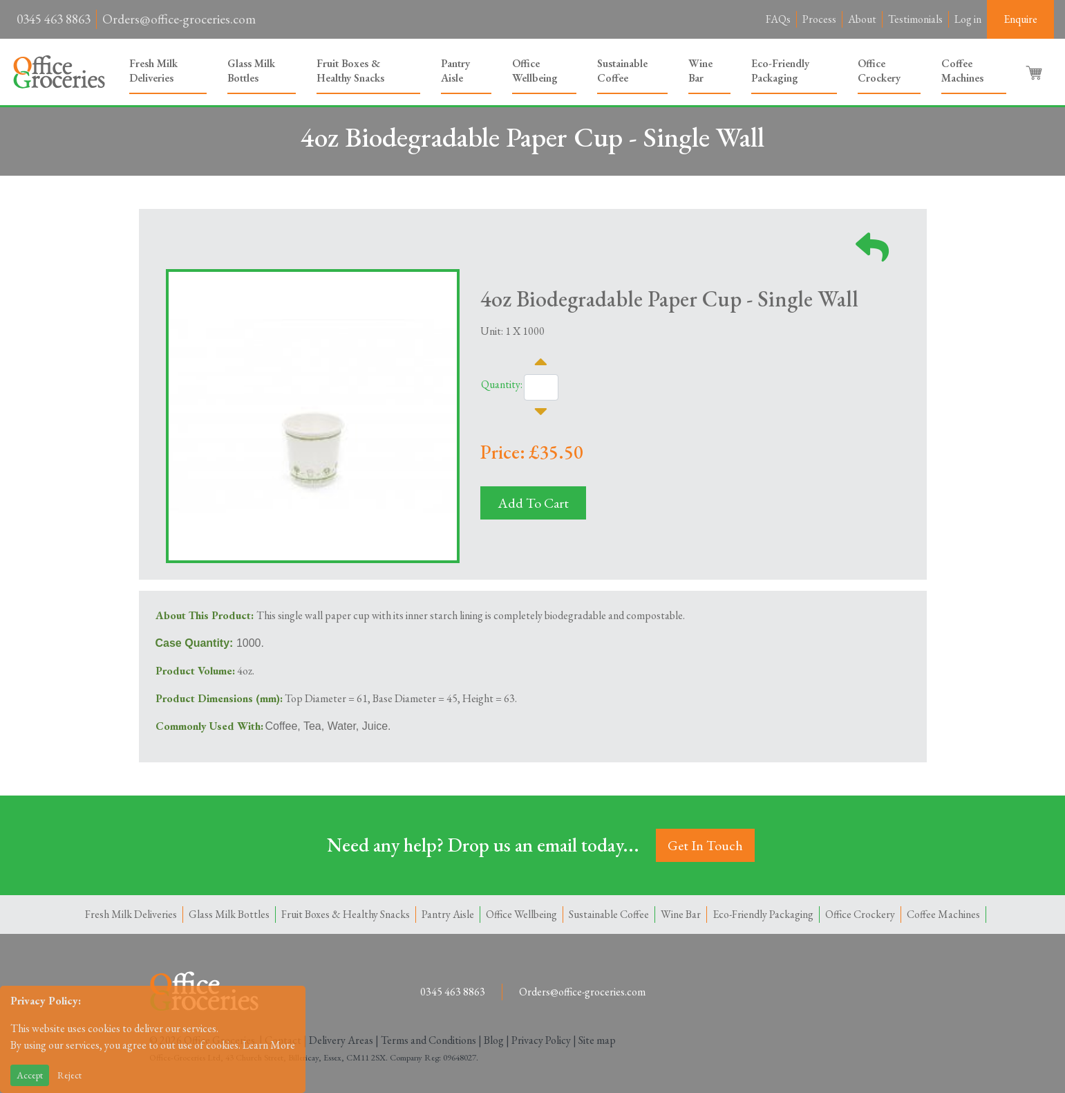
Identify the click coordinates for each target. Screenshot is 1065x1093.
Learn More (269, 1045)
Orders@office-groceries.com (179, 19)
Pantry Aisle (455, 70)
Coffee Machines (962, 70)
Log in (967, 19)
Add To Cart (533, 503)
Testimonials (915, 19)
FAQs (778, 19)
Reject (69, 1075)
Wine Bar (700, 70)
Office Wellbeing (535, 70)
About (862, 19)
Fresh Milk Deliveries (153, 70)
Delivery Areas (341, 1040)
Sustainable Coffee (622, 70)
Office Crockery (879, 70)
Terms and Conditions (428, 1040)
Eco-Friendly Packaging (780, 70)
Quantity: (501, 384)
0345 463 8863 (54, 19)
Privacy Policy (541, 1040)
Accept (30, 1075)
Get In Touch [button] (705, 845)
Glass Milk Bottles (251, 70)
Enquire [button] (1020, 19)
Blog (494, 1040)
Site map (597, 1040)
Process (819, 19)
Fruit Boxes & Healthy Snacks (350, 70)
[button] (1035, 72)
